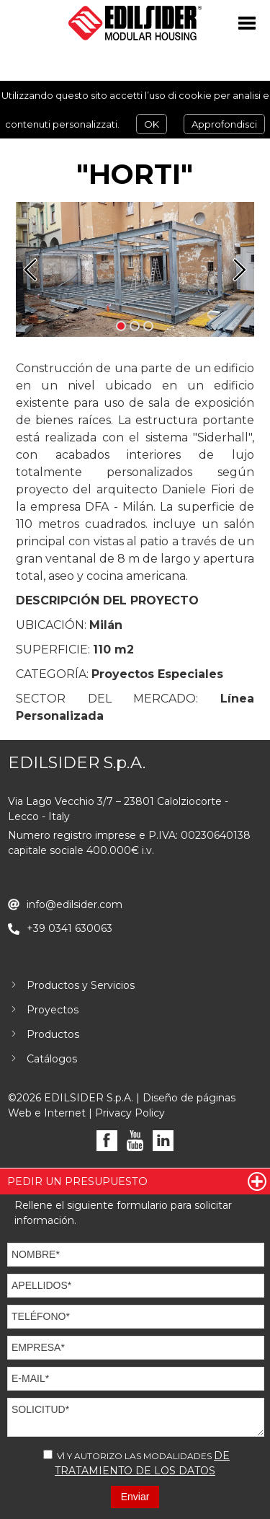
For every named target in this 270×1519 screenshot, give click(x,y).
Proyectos (52, 1009)
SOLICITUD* (135, 1417)
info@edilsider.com (74, 904)
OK (151, 124)
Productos (53, 1034)
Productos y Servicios (81, 985)
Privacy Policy (130, 1112)
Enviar (135, 1496)
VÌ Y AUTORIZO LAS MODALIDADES (136, 1463)
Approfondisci (224, 124)
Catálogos (52, 1058)
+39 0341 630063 (69, 928)
